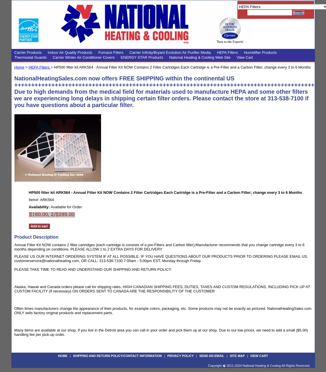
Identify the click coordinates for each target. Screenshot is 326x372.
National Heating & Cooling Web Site (199, 57)
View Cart (244, 57)
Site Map (237, 356)
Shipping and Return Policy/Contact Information (117, 356)
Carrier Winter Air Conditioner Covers (84, 57)
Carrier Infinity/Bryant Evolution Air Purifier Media (170, 52)
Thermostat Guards (30, 57)
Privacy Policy (180, 356)
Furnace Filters (111, 52)
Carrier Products (28, 52)
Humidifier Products (260, 52)
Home (19, 67)
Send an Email (211, 356)
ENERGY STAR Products (142, 57)
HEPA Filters (227, 52)
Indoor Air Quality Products (70, 52)
